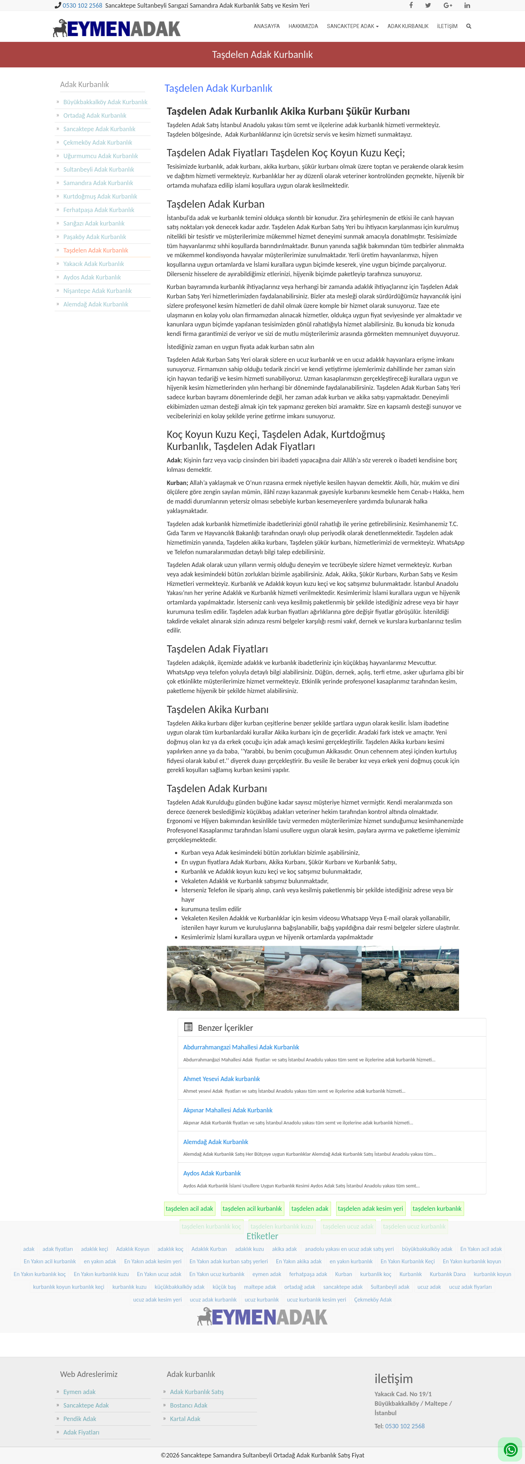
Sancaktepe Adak (353, 26)
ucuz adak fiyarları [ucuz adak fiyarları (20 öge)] (470, 1244)
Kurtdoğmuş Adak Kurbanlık (100, 196)
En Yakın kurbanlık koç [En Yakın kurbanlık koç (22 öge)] (40, 1232)
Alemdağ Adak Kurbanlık (95, 304)
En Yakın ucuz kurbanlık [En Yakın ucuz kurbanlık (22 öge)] (217, 1232)
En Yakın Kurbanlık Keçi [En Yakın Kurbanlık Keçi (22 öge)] (408, 1219)
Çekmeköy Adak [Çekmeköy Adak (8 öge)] (373, 1257)
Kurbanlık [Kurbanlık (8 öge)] (411, 1232)
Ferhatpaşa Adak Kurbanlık (99, 210)
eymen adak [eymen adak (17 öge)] (267, 1232)
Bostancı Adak (189, 1405)
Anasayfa (267, 26)
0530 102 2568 (82, 5)
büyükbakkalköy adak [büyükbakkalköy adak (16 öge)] (427, 1206)
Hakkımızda (303, 26)
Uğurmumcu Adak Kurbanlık (100, 156)
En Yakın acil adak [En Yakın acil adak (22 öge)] (481, 1206)
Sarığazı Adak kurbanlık (94, 223)
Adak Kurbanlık (408, 26)
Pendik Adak (79, 1419)
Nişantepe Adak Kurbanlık (97, 291)
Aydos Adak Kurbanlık (92, 277)
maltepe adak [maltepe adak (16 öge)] (260, 1244)
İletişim (447, 26)
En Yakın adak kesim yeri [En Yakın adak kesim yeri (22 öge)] (153, 1219)
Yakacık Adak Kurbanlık (93, 264)
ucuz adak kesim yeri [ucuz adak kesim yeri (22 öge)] (157, 1257)
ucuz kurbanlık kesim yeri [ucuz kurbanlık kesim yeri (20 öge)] (316, 1257)
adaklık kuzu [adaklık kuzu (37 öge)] (249, 1206)
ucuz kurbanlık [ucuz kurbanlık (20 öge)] (262, 1257)
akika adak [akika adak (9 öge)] (284, 1206)
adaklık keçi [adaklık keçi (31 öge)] (94, 1206)
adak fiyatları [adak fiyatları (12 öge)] (58, 1206)
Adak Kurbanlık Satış (197, 1392)
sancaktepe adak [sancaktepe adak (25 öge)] (343, 1244)
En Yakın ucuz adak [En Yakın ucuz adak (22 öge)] (159, 1232)
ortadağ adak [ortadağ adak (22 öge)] (299, 1244)
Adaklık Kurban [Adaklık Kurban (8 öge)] (209, 1206)
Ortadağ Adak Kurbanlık (95, 115)
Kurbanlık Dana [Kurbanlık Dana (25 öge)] (448, 1232)
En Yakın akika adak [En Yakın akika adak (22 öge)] (299, 1219)
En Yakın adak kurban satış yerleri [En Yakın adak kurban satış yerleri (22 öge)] (229, 1219)
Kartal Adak (185, 1419)
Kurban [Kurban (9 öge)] (344, 1232)
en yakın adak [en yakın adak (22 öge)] (100, 1219)
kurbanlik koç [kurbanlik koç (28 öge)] (376, 1232)
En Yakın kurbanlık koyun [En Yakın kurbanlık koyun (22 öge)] (472, 1219)
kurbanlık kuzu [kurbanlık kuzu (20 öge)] (129, 1244)
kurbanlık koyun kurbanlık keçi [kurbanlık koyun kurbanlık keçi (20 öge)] (68, 1244)
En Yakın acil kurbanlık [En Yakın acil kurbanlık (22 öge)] (50, 1219)
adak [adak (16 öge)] (29, 1206)
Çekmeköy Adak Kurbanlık (97, 142)
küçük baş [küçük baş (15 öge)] (224, 1244)
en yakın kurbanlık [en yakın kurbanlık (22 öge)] (351, 1219)
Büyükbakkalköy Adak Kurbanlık (105, 102)
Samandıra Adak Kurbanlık (98, 183)
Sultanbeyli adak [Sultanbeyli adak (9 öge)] (390, 1244)
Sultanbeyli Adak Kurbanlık (98, 169)
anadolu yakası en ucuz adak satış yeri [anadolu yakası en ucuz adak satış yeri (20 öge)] (349, 1206)
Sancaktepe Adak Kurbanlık (99, 129)
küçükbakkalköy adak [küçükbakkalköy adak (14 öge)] (180, 1244)
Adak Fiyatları (81, 1432)
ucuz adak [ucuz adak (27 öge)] (429, 1244)
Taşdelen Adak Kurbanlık (95, 250)
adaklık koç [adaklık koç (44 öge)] (170, 1206)
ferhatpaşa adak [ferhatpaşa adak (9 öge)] (308, 1232)
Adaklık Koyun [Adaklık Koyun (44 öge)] (132, 1206)
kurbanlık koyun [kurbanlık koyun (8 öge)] (493, 1232)
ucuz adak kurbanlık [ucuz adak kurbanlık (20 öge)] (213, 1257)
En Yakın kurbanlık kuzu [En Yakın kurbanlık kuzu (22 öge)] (101, 1232)
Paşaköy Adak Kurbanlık (94, 237)
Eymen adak (79, 1392)
